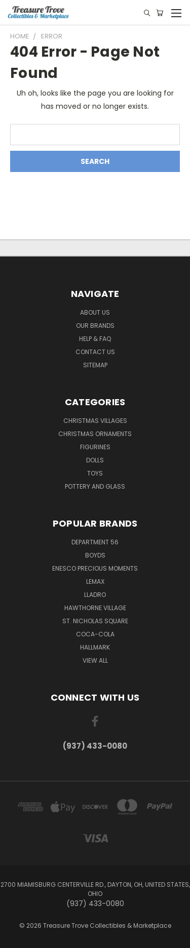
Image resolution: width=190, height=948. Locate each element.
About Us (95, 312)
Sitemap (95, 365)
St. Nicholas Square (95, 621)
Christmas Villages (95, 420)
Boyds (95, 555)
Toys (95, 473)
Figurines (95, 447)
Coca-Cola (95, 634)
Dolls (95, 460)
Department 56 (95, 542)
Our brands (95, 325)
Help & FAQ (95, 338)
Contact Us (95, 352)
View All (95, 660)
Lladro (95, 594)
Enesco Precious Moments (95, 568)
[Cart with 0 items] (160, 13)
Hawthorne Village (95, 608)
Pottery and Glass (95, 486)
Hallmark (95, 647)
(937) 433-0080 (95, 746)
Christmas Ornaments (95, 433)
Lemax (95, 581)
